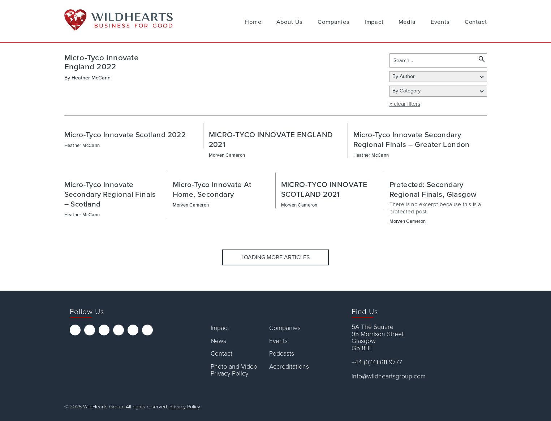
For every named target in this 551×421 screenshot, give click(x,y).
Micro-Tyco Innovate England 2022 (101, 62)
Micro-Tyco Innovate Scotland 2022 (125, 134)
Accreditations (289, 366)
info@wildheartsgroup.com (389, 376)
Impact (374, 22)
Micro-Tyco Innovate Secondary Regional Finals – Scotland (110, 194)
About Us (289, 22)
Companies (333, 22)
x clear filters (404, 104)
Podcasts (281, 353)
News (218, 341)
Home (253, 22)
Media (407, 22)
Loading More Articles (275, 257)
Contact (476, 22)
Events (440, 22)
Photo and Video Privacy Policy (234, 370)
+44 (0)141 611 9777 (377, 362)
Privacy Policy (184, 407)
